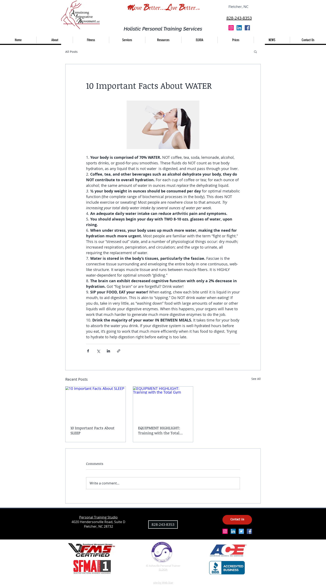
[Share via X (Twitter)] (98, 351)
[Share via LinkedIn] (108, 351)
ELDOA (163, 569)
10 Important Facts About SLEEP (92, 430)
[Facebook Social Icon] (247, 27)
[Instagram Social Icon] (231, 27)
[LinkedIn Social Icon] (239, 27)
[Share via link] (119, 351)
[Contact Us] (237, 520)
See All (256, 379)
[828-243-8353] (163, 524)
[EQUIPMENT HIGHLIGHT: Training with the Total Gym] (163, 403)
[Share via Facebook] (88, 351)
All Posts (71, 51)
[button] (127, 40)
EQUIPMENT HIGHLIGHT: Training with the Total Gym (159, 430)
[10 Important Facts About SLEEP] (95, 403)
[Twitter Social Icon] (241, 531)
